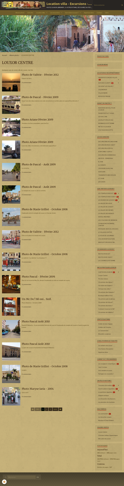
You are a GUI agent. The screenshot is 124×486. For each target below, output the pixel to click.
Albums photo (19, 13)
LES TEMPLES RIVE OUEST (108, 197)
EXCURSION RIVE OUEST (106, 145)
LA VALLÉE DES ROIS (105, 203)
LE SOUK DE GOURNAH (106, 235)
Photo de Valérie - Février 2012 (40, 74)
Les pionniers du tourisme (106, 402)
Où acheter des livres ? (105, 305)
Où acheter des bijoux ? (105, 282)
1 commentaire (26, 217)
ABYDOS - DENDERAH (105, 158)
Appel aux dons (89, 13)
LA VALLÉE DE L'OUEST (105, 207)
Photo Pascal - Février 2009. (38, 276)
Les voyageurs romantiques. (108, 364)
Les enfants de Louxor (105, 345)
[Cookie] (4, 482)
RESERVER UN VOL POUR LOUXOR (106, 109)
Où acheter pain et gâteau (106, 299)
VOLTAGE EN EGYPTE (105, 130)
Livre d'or (30, 13)
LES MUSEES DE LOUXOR (107, 200)
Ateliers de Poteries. (104, 327)
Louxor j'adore (102, 432)
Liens (107, 13)
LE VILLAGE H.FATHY (105, 232)
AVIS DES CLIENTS (105, 83)
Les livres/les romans (104, 417)
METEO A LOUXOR (104, 126)
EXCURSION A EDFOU (105, 148)
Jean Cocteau (102, 367)
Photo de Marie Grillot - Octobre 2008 (45, 209)
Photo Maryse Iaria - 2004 (38, 388)
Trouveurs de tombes (106, 385)
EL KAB (100, 162)
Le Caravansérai (103, 330)
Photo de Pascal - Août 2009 (39, 164)
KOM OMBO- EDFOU (105, 151)
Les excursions (55, 13)
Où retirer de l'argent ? (105, 285)
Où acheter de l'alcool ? (105, 302)
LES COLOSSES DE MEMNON (107, 220)
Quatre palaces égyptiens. (108, 389)
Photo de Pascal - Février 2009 (40, 97)
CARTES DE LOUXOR (106, 272)
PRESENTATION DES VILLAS (107, 78)
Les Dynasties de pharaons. (107, 399)
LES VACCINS (102, 116)
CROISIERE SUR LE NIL (105, 168)
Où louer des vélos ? (104, 289)
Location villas (40, 13)
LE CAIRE (101, 178)
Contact (99, 13)
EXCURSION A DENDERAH (107, 155)
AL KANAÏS (102, 165)
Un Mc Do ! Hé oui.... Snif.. (37, 299)
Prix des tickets (103, 279)
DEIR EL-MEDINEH (104, 217)
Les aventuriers (104, 414)
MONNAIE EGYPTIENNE (106, 123)
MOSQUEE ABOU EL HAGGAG (108, 229)
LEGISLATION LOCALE (105, 120)
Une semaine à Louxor (105, 370)
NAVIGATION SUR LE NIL (106, 242)
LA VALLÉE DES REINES (105, 210)
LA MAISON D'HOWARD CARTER (106, 224)
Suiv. (55, 409)
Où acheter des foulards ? (106, 292)
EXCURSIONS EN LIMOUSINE (108, 141)
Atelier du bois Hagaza (105, 324)
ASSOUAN (101, 172)
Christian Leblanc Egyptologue (108, 435)
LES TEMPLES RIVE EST (107, 193)
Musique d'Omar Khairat (106, 420)
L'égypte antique (103, 395)
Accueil (4, 55)
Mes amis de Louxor (104, 439)
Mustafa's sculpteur (104, 334)
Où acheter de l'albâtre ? (106, 312)
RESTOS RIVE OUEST (105, 257)
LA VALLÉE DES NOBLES (106, 213)
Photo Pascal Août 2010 (36, 321)
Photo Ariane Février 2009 (37, 119)
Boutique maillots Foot (105, 295)
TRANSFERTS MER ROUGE (107, 175)
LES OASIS (101, 182)
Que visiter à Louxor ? (72, 13)
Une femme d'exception (105, 349)
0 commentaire (26, 82)
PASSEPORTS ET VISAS (106, 113)
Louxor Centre (102, 275)
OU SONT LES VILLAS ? (105, 86)
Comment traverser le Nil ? (106, 309)
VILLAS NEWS (102, 93)
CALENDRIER (102, 89)
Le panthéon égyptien (106, 392)
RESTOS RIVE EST (104, 254)
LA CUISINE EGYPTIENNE (106, 260)
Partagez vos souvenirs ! (106, 374)
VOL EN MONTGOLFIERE (106, 239)
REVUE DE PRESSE (104, 96)
